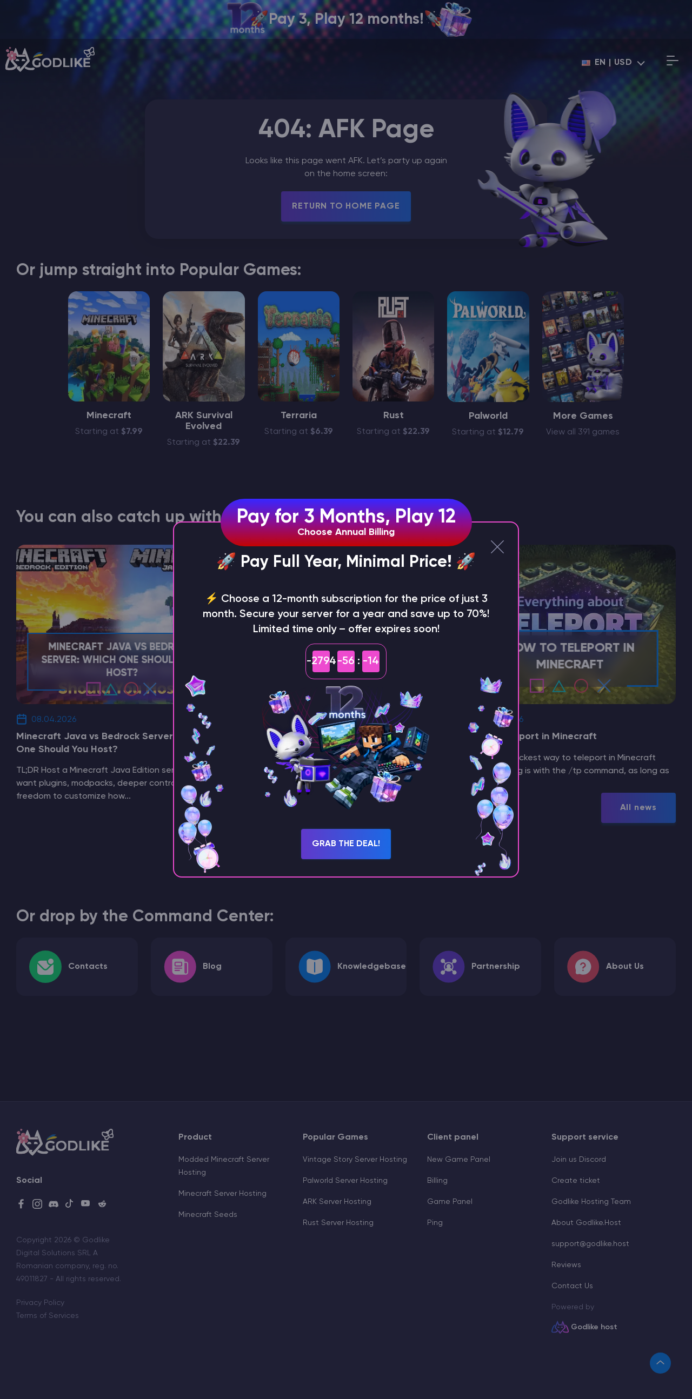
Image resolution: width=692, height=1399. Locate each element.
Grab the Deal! (346, 844)
